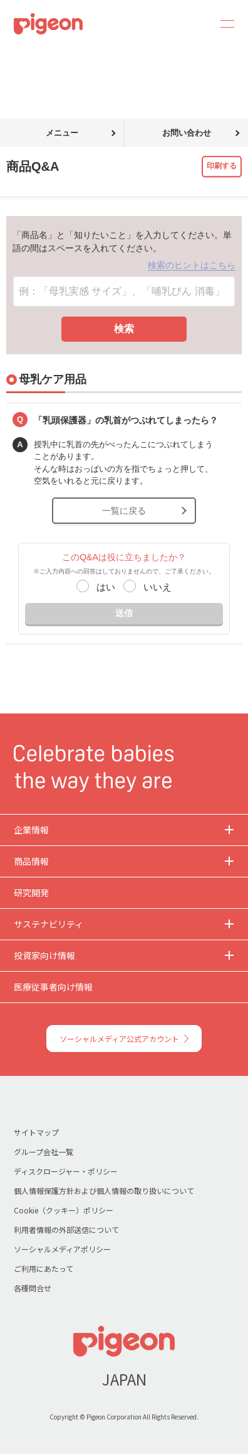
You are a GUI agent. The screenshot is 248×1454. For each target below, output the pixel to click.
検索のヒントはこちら (191, 265)
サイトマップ (36, 1132)
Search (193, 24)
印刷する (222, 166)
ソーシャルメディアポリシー (62, 1249)
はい (105, 587)
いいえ (157, 587)
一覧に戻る (124, 511)
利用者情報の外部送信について (66, 1229)
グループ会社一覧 (43, 1151)
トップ (14, 55)
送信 (124, 613)
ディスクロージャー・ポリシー (66, 1171)
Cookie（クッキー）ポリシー (63, 1210)
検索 (124, 328)
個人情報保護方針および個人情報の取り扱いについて (104, 1190)
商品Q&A (54, 55)
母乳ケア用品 (106, 55)
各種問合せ (32, 1288)
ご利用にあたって (43, 1268)
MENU (223, 24)
